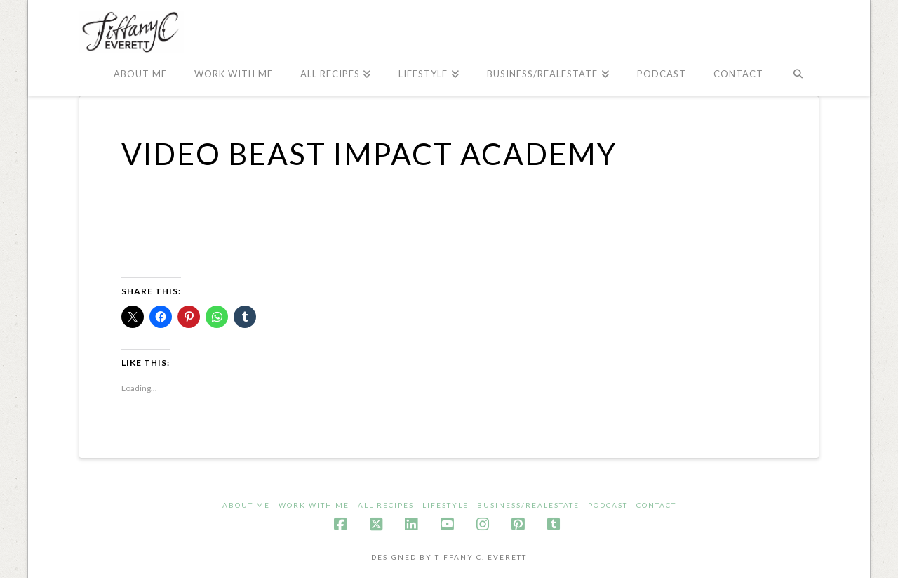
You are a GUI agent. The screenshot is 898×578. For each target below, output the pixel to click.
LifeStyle (445, 505)
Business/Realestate (528, 505)
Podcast (608, 505)
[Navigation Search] (798, 74)
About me (246, 505)
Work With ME (314, 505)
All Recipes (386, 505)
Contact (656, 505)
